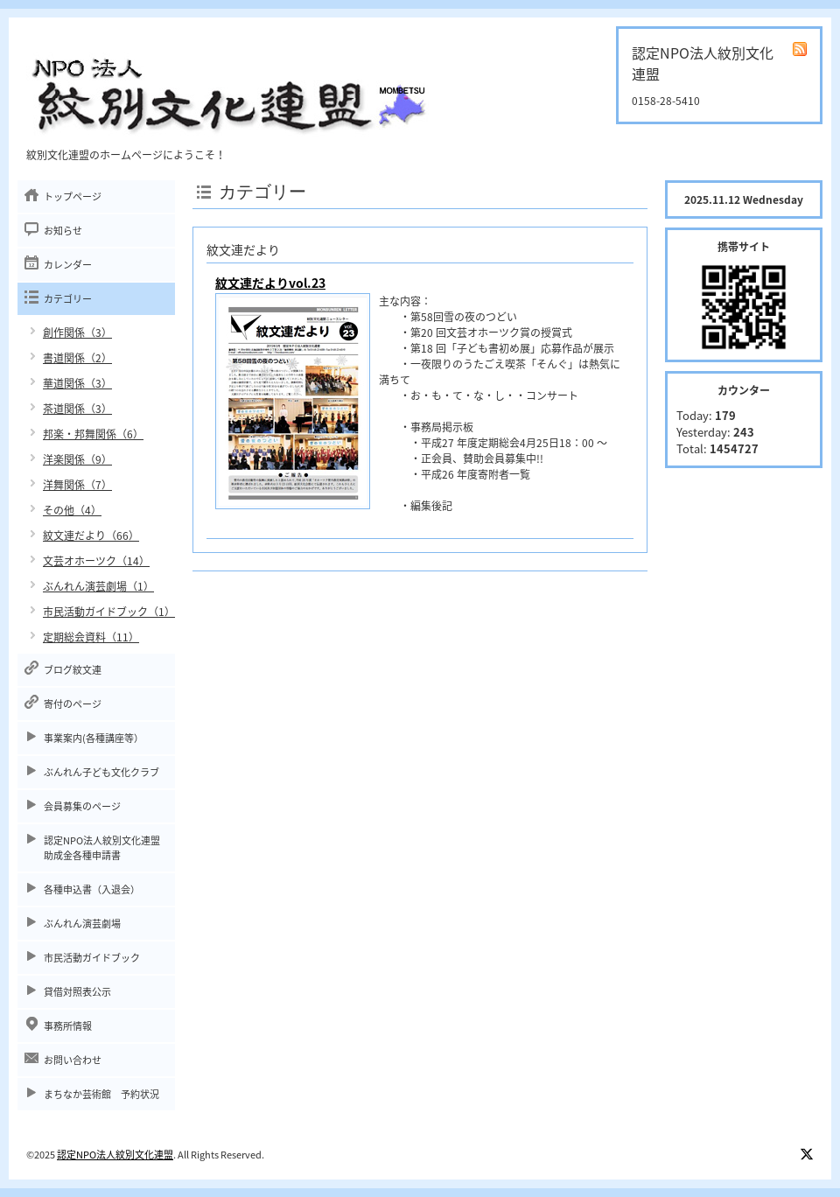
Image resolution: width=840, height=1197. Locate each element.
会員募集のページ (82, 806)
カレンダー (68, 264)
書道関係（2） (77, 358)
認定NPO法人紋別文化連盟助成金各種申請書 (102, 848)
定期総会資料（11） (91, 637)
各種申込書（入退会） (92, 889)
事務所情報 (68, 1025)
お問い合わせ (73, 1060)
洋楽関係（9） (77, 459)
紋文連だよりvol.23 (270, 282)
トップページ (73, 196)
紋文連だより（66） (91, 535)
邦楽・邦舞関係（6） (93, 434)
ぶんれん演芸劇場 (82, 923)
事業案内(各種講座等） (94, 738)
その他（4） (72, 510)
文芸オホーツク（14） (96, 561)
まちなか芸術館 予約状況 (101, 1094)
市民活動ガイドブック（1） (109, 612)
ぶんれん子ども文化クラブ (101, 772)
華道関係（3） (77, 383)
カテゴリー (68, 298)
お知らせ (63, 230)
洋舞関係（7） (77, 485)
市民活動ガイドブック (92, 957)
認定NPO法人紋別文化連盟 (115, 1154)
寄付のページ (73, 703)
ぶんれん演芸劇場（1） (98, 586)
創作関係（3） (77, 332)
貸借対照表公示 (77, 991)
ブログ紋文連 (73, 669)
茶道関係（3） (77, 408)
